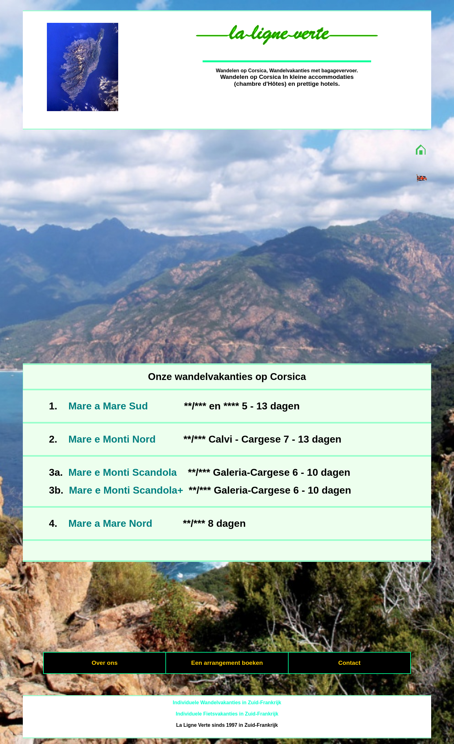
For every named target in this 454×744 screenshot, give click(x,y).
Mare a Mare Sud (108, 406)
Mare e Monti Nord (112, 439)
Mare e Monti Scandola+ (126, 490)
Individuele (186, 702)
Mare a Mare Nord (110, 523)
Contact (349, 662)
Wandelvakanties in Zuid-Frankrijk (240, 702)
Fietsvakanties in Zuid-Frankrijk (240, 713)
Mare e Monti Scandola (122, 472)
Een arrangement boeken (227, 662)
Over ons (105, 662)
